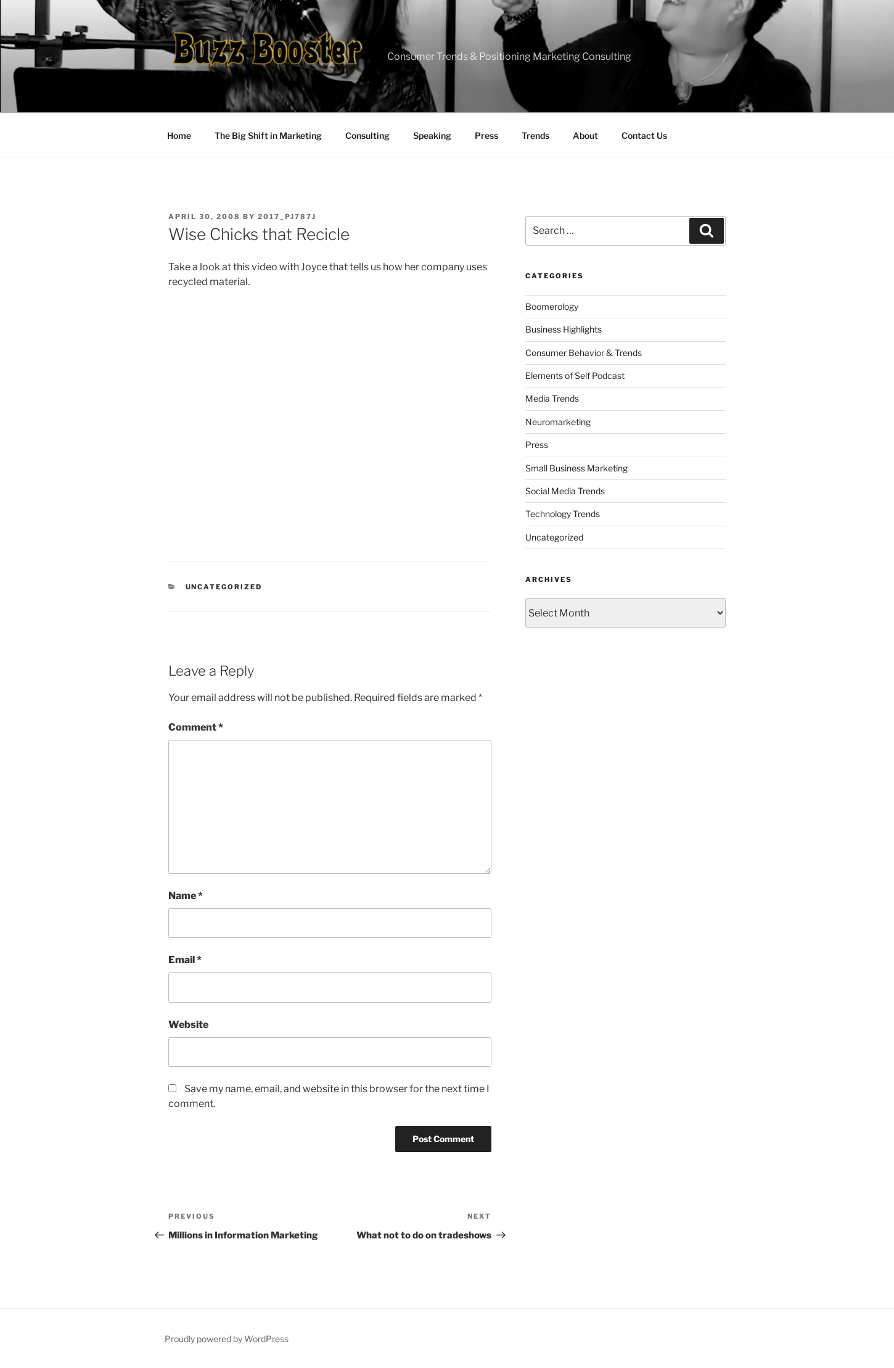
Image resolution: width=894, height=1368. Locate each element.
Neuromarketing (558, 422)
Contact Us (644, 135)
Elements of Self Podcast (575, 375)
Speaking (432, 135)
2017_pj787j (287, 216)
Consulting (367, 135)
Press (486, 135)
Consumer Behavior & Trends (583, 352)
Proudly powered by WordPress (227, 1338)
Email (185, 960)
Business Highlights (563, 329)
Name (185, 896)
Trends (535, 135)
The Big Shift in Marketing (268, 135)
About (585, 135)
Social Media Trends (565, 491)
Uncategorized (224, 586)
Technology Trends (562, 513)
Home (179, 135)
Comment (195, 727)
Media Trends (552, 398)
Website (188, 1024)
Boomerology (551, 306)
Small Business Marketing (576, 468)
